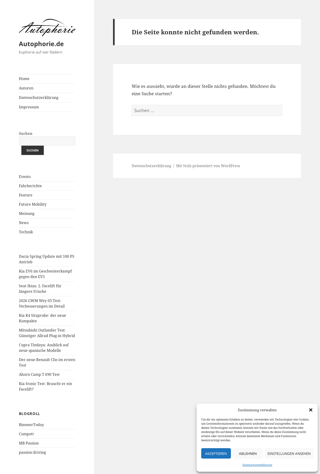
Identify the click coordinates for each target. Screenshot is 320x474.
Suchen (25, 133)
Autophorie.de (41, 43)
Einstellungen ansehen (289, 453)
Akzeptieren (216, 453)
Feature (25, 195)
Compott (26, 433)
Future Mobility (33, 204)
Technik (26, 231)
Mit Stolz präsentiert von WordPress (208, 165)
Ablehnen (248, 453)
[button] (310, 410)
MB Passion (29, 443)
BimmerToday (31, 424)
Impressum (29, 107)
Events (25, 176)
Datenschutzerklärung (257, 465)
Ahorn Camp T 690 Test (39, 374)
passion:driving (32, 452)
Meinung (27, 213)
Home (24, 78)
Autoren (26, 88)
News (24, 222)
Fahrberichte (30, 185)
